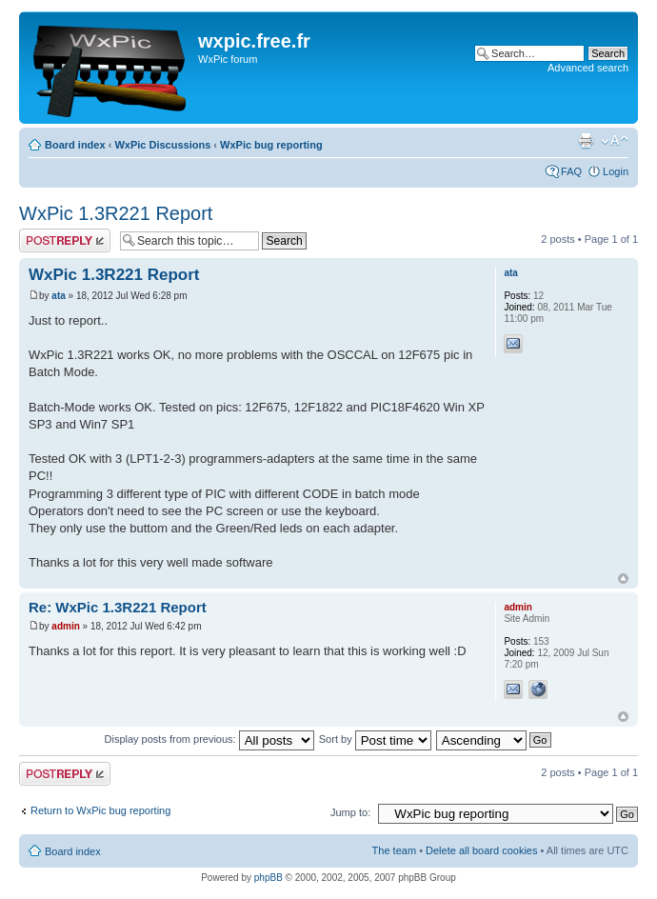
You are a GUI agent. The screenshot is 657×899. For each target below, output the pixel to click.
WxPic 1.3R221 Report (115, 213)
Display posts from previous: (209, 739)
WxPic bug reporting (271, 144)
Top (623, 578)
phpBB (268, 877)
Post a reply (64, 240)
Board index (75, 144)
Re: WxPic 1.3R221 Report (118, 607)
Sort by (375, 739)
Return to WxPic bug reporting (100, 810)
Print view (585, 141)
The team (394, 850)
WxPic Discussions (162, 144)
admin (65, 626)
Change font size (614, 141)
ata (58, 295)
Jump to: (350, 812)
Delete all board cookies (481, 850)
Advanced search (588, 67)
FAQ (571, 171)
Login (615, 171)
